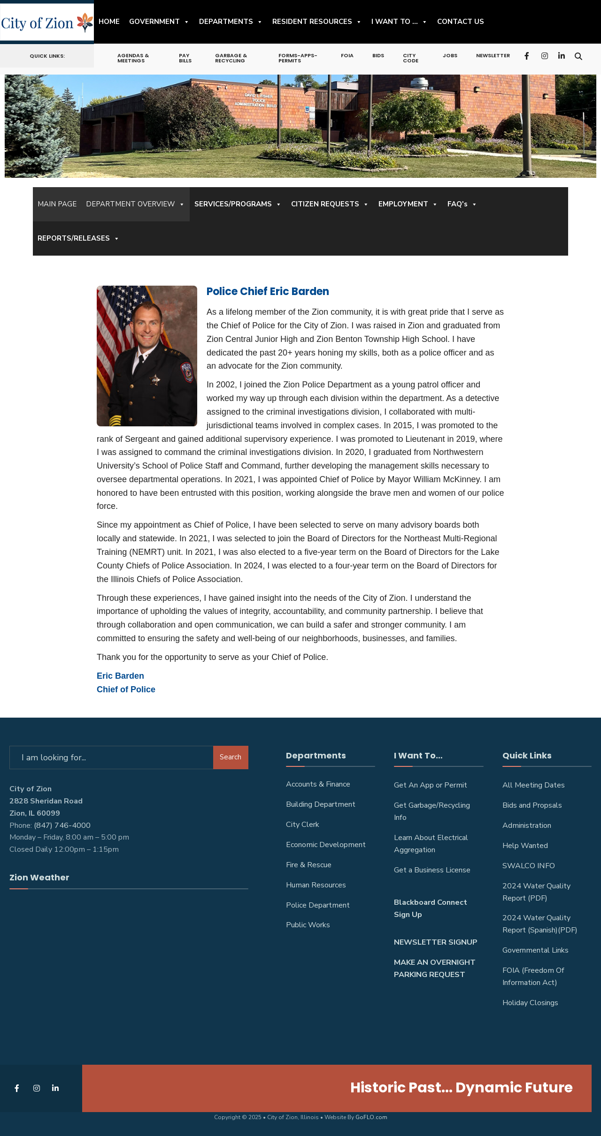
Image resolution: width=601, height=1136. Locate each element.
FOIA (347, 55)
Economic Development (326, 845)
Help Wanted (525, 846)
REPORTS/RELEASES (79, 238)
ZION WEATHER (128, 935)
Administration (526, 825)
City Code (410, 58)
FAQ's (462, 204)
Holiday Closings (530, 1003)
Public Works (308, 925)
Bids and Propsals (532, 805)
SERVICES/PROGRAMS (238, 204)
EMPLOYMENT (408, 204)
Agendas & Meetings (133, 58)
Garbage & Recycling (231, 58)
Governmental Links (535, 950)
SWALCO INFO (528, 866)
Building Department (320, 804)
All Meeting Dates (533, 785)
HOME (109, 21)
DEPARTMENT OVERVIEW (135, 204)
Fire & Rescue (308, 865)
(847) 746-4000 (62, 825)
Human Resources (316, 885)
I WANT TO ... (399, 22)
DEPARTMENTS (231, 22)
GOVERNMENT (159, 22)
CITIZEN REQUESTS (330, 204)
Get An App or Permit (430, 785)
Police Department (318, 905)
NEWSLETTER (493, 55)
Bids (378, 55)
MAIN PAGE (57, 204)
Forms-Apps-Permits (297, 58)
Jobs (450, 55)
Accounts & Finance (318, 784)
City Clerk (302, 824)
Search (230, 757)
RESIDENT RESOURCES (317, 22)
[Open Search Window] (578, 55)
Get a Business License (432, 870)
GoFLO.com (371, 1117)
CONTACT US (460, 21)
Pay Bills (185, 58)
